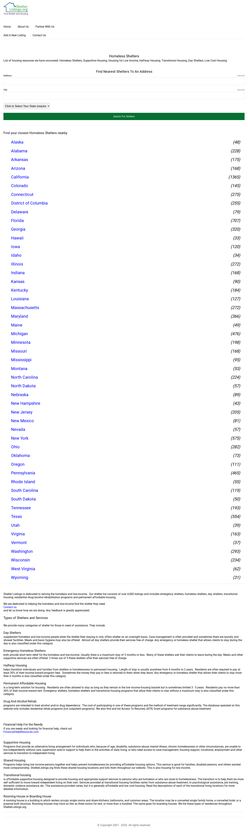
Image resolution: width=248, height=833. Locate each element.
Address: (124, 75)
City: (124, 89)
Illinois (17, 264)
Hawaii (17, 238)
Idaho (16, 255)
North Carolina (24, 377)
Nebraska (19, 394)
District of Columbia (29, 203)
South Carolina (24, 490)
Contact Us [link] (39, 35)
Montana (19, 368)
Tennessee (21, 507)
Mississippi (21, 359)
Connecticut (22, 194)
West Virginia (23, 568)
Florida (17, 220)
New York (19, 438)
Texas (16, 516)
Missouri (19, 351)
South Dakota (23, 499)
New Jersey (21, 412)
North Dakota (23, 386)
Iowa (15, 246)
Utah (15, 525)
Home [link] (7, 26)
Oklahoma (20, 455)
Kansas (17, 281)
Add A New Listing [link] (14, 35)
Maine (16, 325)
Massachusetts (25, 307)
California (20, 177)
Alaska (17, 142)
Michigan (19, 333)
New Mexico (22, 420)
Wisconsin (20, 560)
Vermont (19, 542)
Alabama (19, 151)
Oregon (17, 464)
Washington (22, 551)
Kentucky (19, 290)
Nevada (18, 429)
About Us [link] (23, 26)
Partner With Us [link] (44, 26)
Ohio (15, 446)
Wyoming (19, 577)
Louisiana (20, 298)
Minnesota (20, 342)
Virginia (18, 534)
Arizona (18, 168)
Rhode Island (23, 481)
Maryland (19, 316)
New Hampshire (25, 403)
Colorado (19, 185)
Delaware (19, 212)
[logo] (15, 8)
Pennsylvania (23, 473)
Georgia (18, 229)
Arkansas (19, 159)
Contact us (10, 607)
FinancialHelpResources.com (21, 731)
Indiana (18, 272)
